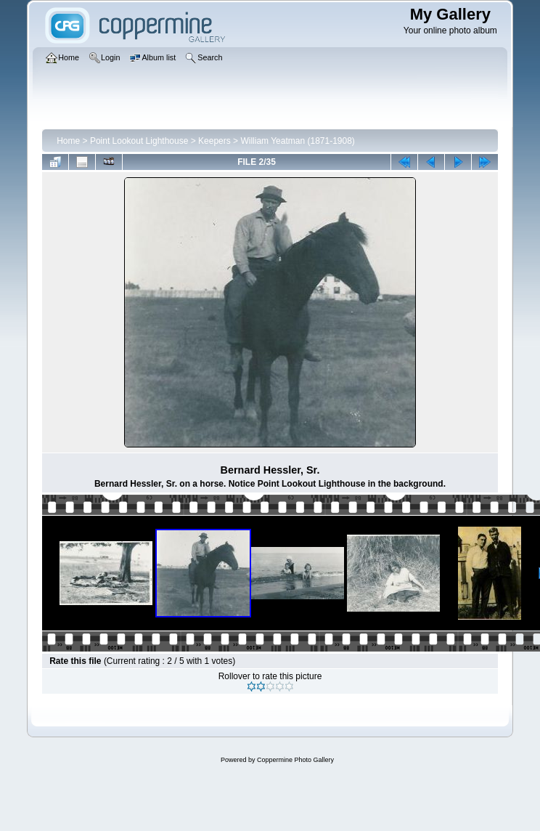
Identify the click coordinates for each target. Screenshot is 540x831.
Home (68, 141)
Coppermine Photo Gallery (295, 759)
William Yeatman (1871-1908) (297, 141)
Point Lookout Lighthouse (139, 141)
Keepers (214, 141)
